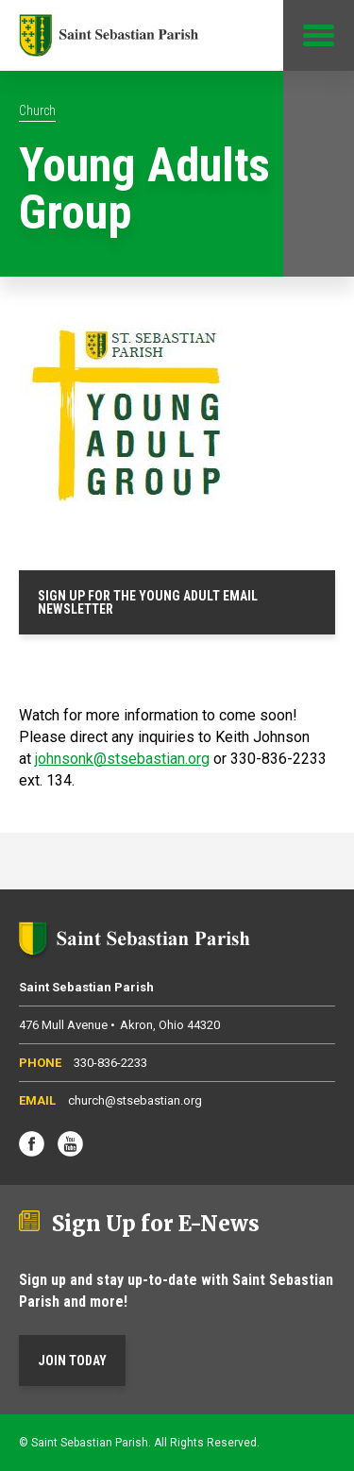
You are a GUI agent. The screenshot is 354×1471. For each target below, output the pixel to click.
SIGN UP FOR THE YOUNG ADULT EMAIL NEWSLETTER (148, 602)
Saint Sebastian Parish (177, 938)
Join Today (72, 1360)
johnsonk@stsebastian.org (122, 759)
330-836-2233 (110, 1063)
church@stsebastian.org (135, 1100)
